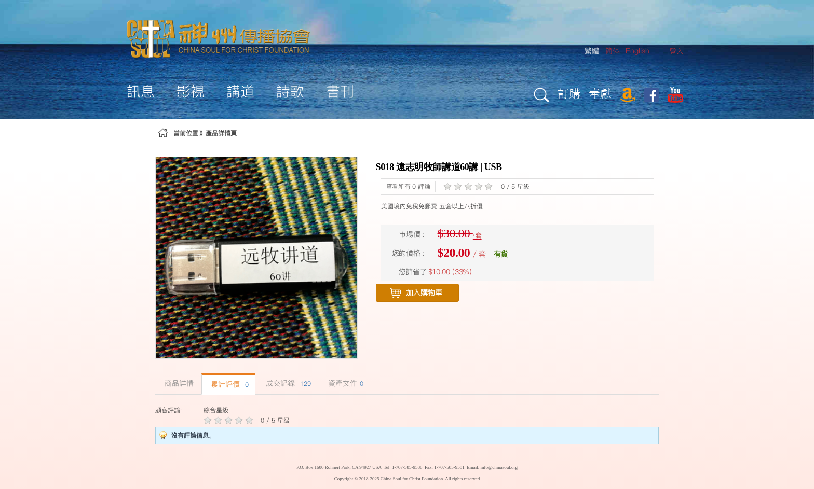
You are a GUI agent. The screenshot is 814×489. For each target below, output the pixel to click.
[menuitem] (676, 51)
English (637, 51)
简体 (612, 51)
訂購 (569, 93)
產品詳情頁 (221, 133)
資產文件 (344, 383)
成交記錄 (287, 383)
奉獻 (600, 93)
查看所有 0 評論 (408, 186)
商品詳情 (178, 383)
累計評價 (228, 384)
